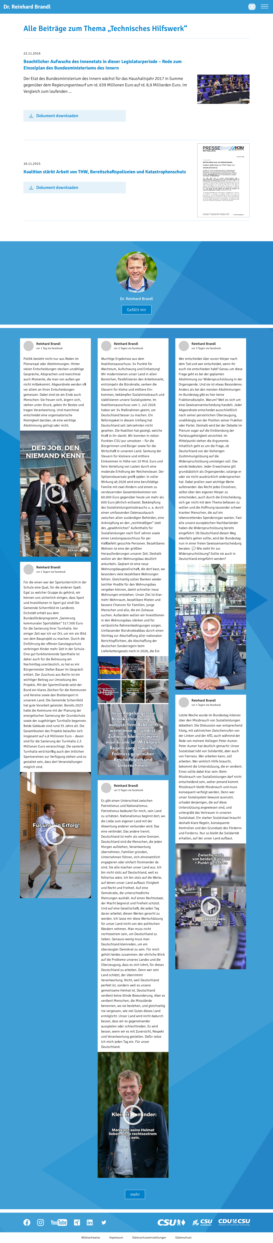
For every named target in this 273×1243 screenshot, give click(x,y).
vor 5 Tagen (121, 790)
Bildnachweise (90, 1237)
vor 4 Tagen (43, 572)
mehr (135, 1194)
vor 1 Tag (42, 348)
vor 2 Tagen (121, 348)
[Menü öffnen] (264, 7)
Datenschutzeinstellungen (149, 1237)
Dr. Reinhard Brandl (136, 298)
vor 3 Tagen (199, 348)
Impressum (116, 1237)
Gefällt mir (136, 309)
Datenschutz (183, 1237)
